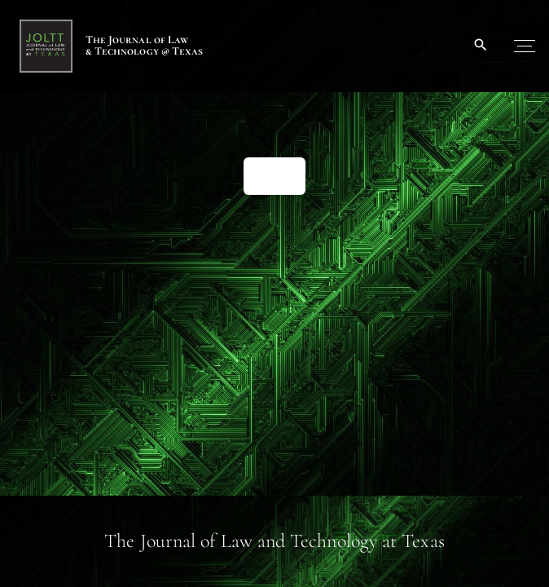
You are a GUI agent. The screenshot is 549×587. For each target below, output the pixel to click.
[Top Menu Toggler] (524, 46)
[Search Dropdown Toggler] (481, 45)
